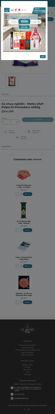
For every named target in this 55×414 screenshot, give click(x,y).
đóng (42, 56)
